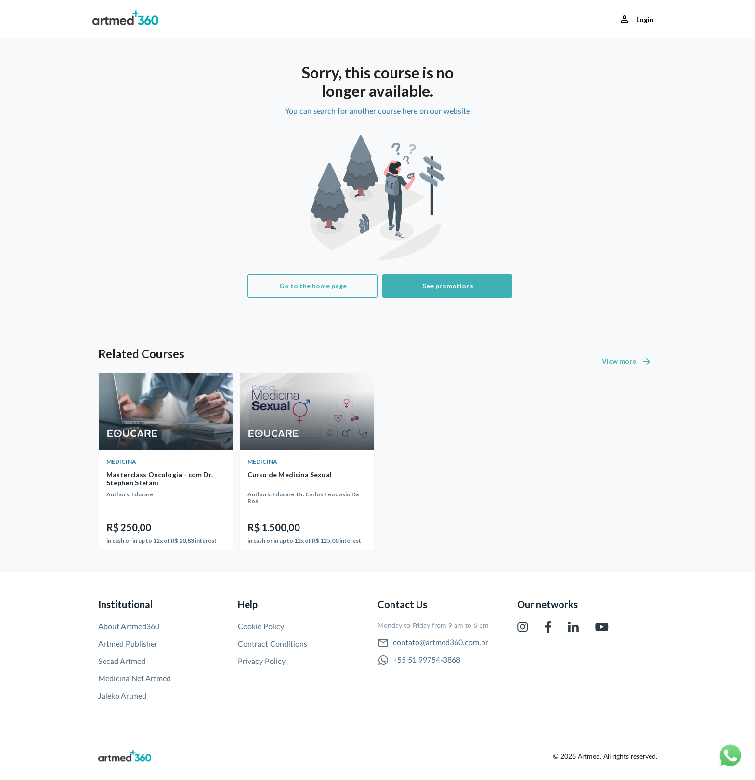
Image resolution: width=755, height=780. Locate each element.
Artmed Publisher (127, 644)
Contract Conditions (272, 644)
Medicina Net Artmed (134, 679)
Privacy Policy (262, 661)
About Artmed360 (128, 627)
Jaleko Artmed (122, 696)
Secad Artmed (121, 661)
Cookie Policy (261, 627)
